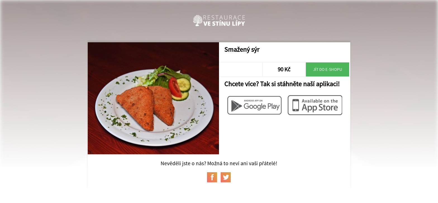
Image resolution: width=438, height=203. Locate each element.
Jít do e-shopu (327, 69)
